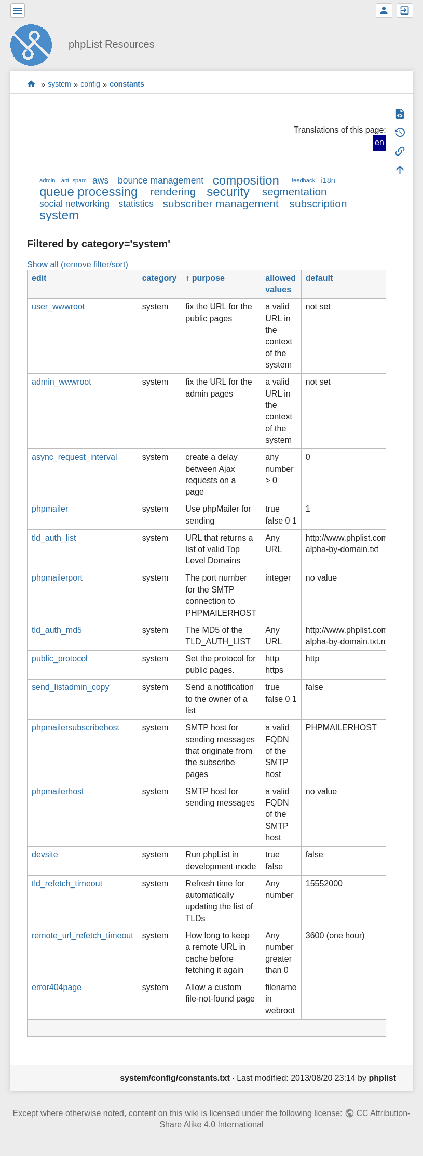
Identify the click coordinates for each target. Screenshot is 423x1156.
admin (47, 180)
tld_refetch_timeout (67, 883)
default (319, 278)
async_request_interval (74, 457)
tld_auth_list (54, 537)
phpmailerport (57, 577)
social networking (74, 204)
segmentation (294, 192)
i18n (328, 180)
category (159, 278)
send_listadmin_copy (70, 687)
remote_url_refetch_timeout (82, 935)
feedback (303, 180)
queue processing (88, 192)
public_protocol (60, 658)
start (31, 84)
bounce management (160, 180)
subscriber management (221, 203)
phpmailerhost (58, 791)
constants (127, 84)
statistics (136, 204)
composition (246, 180)
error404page (56, 987)
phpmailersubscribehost (75, 727)
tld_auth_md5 (57, 630)
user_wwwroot (58, 306)
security (228, 192)
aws (100, 180)
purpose (208, 278)
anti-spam (74, 180)
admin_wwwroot (61, 381)
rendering (173, 192)
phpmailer (50, 508)
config (90, 84)
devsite (45, 854)
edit (39, 278)
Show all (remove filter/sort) (77, 264)
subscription (318, 203)
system (59, 84)
